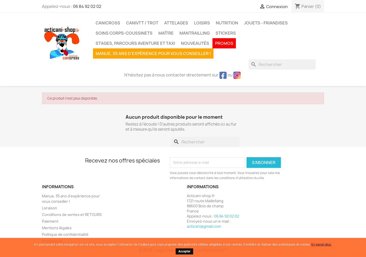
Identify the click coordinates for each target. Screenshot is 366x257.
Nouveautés (195, 43)
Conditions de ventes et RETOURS (72, 214)
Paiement (50, 221)
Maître (166, 33)
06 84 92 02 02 (87, 6)
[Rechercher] (282, 64)
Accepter (184, 251)
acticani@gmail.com (204, 226)
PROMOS (224, 43)
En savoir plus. (321, 244)
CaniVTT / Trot (142, 23)
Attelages (176, 23)
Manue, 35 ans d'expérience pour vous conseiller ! (153, 53)
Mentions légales (57, 227)
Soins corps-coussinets (124, 33)
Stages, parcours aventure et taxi (135, 43)
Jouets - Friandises (266, 23)
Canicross (108, 23)
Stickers (226, 33)
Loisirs (202, 23)
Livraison (49, 208)
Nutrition (227, 23)
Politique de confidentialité (65, 234)
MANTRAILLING (194, 33)
